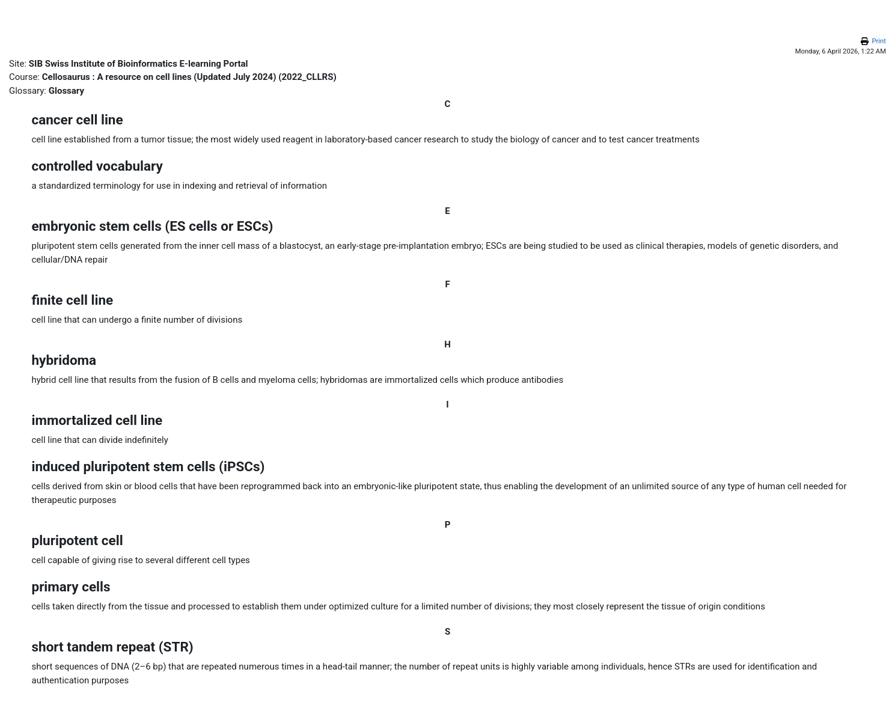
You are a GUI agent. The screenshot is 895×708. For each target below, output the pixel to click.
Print (879, 41)
